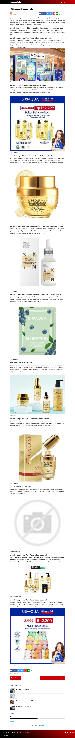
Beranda (12, 721)
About (2, 732)
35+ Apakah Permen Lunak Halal (24, 701)
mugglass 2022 (12, 735)
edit (24, 673)
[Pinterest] (54, 13)
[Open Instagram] (70, 733)
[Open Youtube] (73, 733)
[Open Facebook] (65, 733)
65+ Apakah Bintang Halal (22, 695)
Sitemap (13, 732)
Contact (8, 732)
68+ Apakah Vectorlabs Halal (23, 706)
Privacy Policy (26, 732)
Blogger (42, 725)
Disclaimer (19, 732)
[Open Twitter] (68, 733)
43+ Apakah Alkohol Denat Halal (24, 689)
